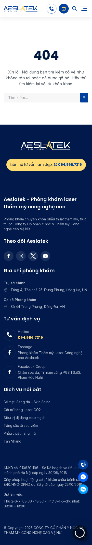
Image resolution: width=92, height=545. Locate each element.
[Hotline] (51, 9)
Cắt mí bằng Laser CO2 (22, 410)
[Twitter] (33, 256)
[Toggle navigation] (84, 8)
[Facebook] (8, 256)
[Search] (75, 9)
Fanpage (25, 347)
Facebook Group (32, 366)
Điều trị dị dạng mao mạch (24, 418)
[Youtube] (45, 256)
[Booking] (64, 9)
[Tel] (83, 465)
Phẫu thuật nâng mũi (20, 433)
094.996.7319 (30, 337)
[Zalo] (83, 489)
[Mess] (83, 477)
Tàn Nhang (12, 441)
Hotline (23, 332)
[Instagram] (21, 256)
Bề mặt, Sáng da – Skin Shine (27, 402)
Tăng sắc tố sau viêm (21, 425)
